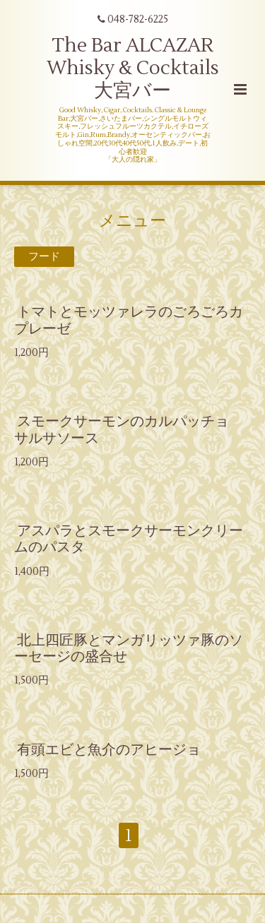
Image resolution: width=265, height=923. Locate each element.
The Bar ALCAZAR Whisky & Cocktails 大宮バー (133, 68)
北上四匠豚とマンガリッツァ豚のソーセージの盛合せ (128, 648)
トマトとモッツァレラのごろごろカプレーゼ (128, 320)
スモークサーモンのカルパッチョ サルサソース (128, 429)
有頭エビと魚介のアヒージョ (109, 749)
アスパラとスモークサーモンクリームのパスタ (128, 539)
